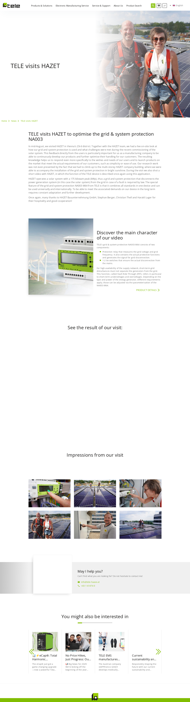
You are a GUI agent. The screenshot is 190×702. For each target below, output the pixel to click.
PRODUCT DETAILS (146, 290)
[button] (80, 622)
